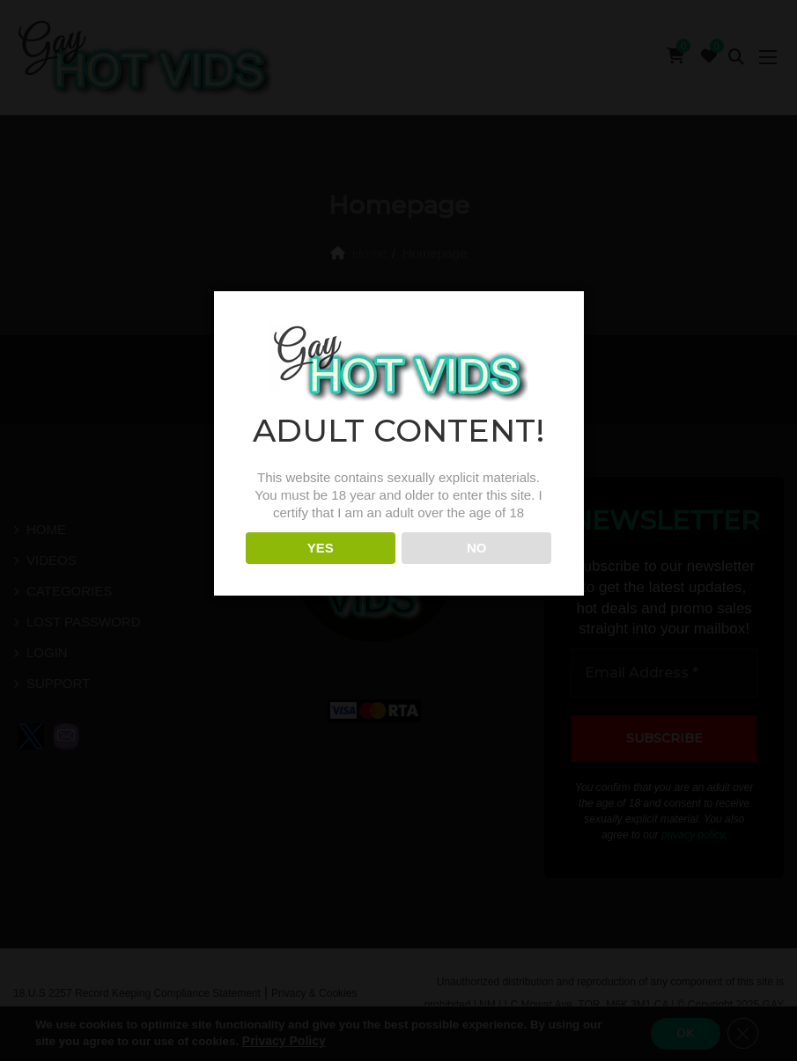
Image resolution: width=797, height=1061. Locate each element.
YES (320, 568)
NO (477, 568)
